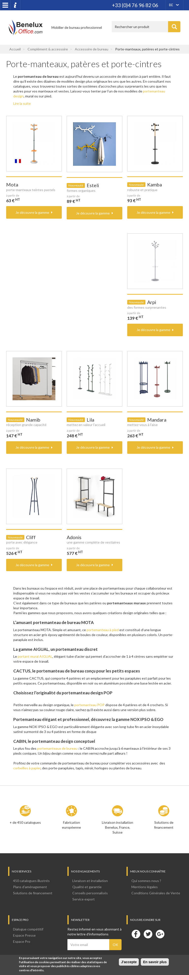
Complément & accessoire (48, 49)
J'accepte (129, 962)
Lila (90, 420)
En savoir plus (155, 962)
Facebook (135, 933)
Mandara (156, 420)
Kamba (154, 184)
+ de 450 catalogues (25, 822)
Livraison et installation (90, 881)
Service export (83, 899)
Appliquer (174, 26)
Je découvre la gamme (32, 212)
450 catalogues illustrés (31, 881)
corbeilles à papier (27, 768)
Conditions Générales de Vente (155, 893)
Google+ (160, 933)
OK (115, 945)
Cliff (31, 537)
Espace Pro (21, 941)
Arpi (151, 302)
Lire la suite (22, 103)
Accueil (15, 49)
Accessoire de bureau (91, 49)
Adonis (74, 537)
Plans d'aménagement (30, 887)
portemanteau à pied (103, 630)
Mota (12, 184)
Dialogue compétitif (28, 929)
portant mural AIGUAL (35, 656)
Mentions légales (144, 887)
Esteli (93, 185)
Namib (33, 420)
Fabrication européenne (71, 824)
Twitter (147, 933)
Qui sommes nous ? (146, 881)
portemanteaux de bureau (57, 748)
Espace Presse (24, 935)
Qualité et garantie (87, 887)
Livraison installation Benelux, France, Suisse (117, 827)
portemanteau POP (89, 705)
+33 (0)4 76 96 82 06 (135, 5)
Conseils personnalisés (90, 893)
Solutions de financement (163, 824)
